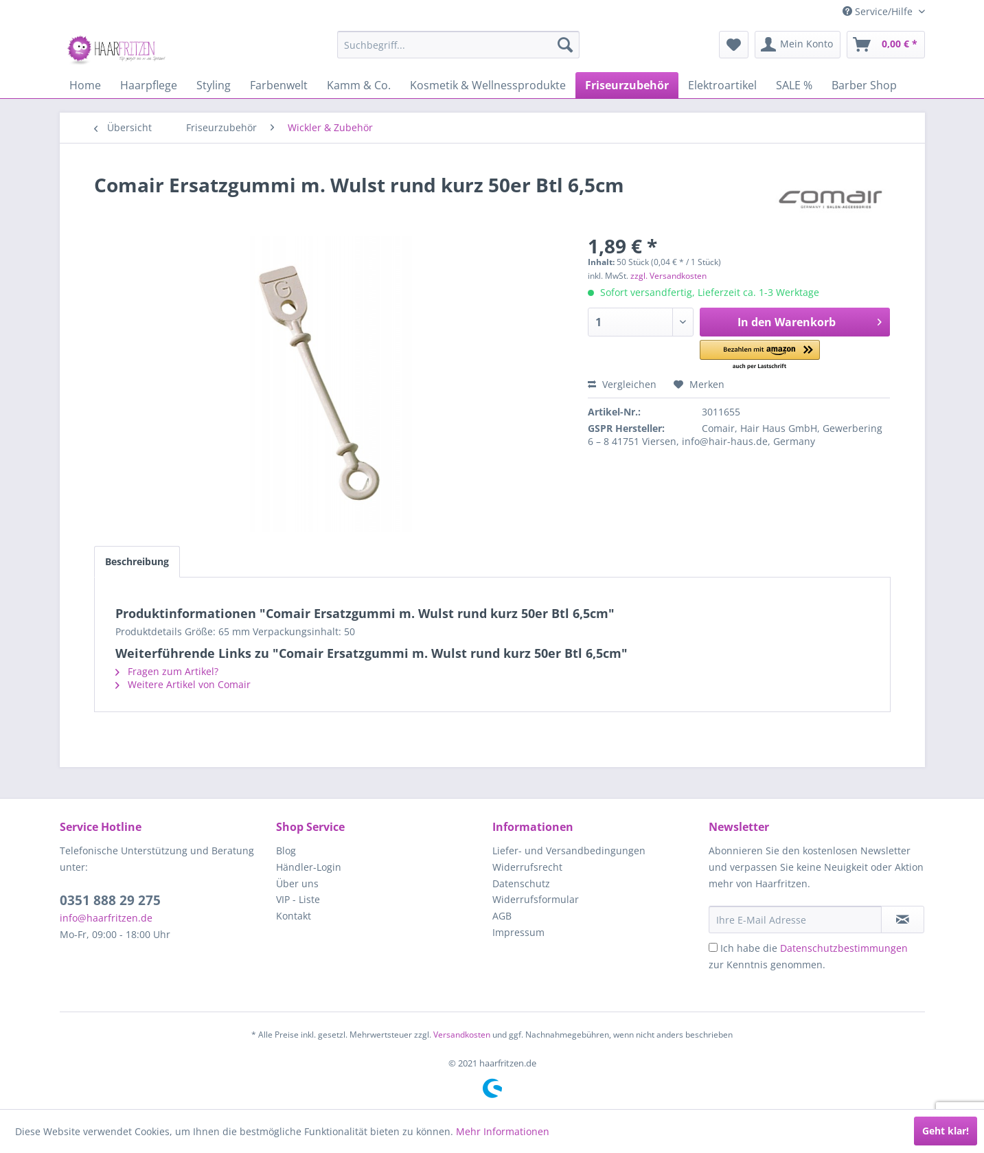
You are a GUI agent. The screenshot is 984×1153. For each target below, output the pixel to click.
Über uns (297, 883)
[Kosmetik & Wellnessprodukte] (487, 85)
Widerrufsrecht (527, 867)
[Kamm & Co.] (358, 85)
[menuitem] (458, 44)
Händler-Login (308, 867)
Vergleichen (622, 384)
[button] (760, 355)
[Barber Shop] (864, 85)
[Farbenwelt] (278, 85)
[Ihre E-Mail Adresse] (795, 919)
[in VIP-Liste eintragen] (902, 919)
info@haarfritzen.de (106, 917)
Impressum (518, 932)
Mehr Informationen (502, 1131)
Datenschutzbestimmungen (844, 948)
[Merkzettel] (733, 44)
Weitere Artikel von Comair (183, 684)
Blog (286, 850)
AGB (502, 915)
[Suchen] (565, 44)
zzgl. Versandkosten (668, 276)
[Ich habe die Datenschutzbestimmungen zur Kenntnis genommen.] (713, 947)
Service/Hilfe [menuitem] (879, 11)
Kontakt (293, 915)
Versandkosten (461, 1034)
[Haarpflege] (149, 85)
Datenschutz (521, 883)
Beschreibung (137, 561)
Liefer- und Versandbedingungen (568, 850)
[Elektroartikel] (722, 85)
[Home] (85, 85)
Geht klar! (945, 1130)
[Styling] (213, 85)
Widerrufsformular (535, 899)
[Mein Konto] (797, 44)
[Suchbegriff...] (458, 44)
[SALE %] (794, 85)
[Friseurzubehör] (626, 85)
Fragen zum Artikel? (166, 671)
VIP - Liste (298, 899)
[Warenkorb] (886, 44)
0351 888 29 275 (110, 900)
